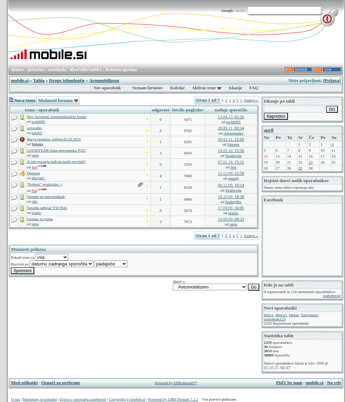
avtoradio (34, 128)
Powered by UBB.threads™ (176, 383)
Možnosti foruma (58, 100)
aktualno (35, 69)
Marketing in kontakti (40, 399)
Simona (233, 144)
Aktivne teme (204, 87)
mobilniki (57, 69)
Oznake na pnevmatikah (46, 196)
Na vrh (334, 382)
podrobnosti (332, 296)
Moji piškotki (24, 382)
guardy (233, 178)
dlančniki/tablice (86, 69)
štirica (268, 315)
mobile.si (20, 80)
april (268, 130)
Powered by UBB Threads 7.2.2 (173, 399)
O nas (15, 399)
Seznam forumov (147, 87)
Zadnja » (251, 100)
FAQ (253, 87)
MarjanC (38, 178)
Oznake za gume (40, 219)
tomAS (36, 133)
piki (34, 201)
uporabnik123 (275, 319)
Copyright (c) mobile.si (127, 399)
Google (227, 10)
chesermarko (233, 133)
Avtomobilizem (104, 80)
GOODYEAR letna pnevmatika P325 (56, 150)
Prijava (331, 80)
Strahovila (233, 155)
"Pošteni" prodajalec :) (44, 184)
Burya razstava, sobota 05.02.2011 (54, 139)
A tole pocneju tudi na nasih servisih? (56, 161)
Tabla (38, 80)
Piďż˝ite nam (289, 382)
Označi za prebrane (60, 382)
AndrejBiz (233, 202)
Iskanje (235, 87)
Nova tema (22, 100)
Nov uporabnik (107, 87)
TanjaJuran (309, 315)
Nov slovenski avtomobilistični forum (56, 117)
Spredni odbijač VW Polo (47, 208)
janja (35, 155)
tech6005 (38, 122)
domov (17, 69)
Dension (33, 173)
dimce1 (281, 315)
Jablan (294, 315)
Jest (234, 167)
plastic (36, 213)
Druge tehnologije (67, 80)
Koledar (177, 87)
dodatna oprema (121, 69)
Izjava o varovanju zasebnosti (82, 399)
